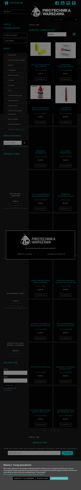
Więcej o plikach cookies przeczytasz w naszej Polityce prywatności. (23, 474)
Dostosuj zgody (42, 478)
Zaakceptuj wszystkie (59, 478)
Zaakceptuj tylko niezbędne (24, 478)
